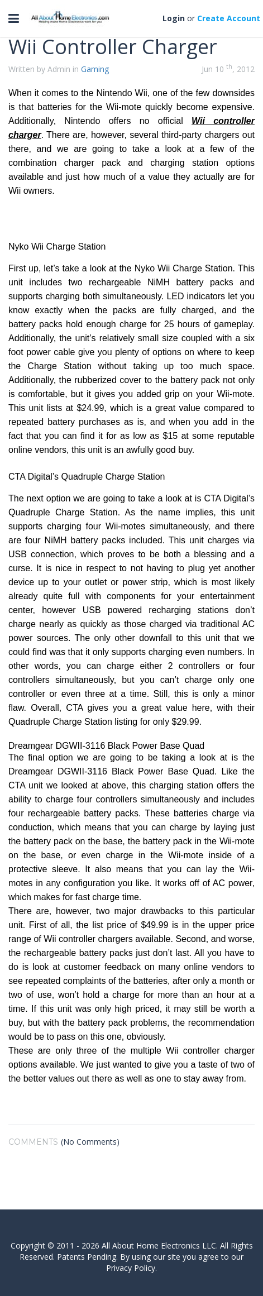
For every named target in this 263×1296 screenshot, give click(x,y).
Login (173, 18)
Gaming (95, 69)
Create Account (228, 18)
